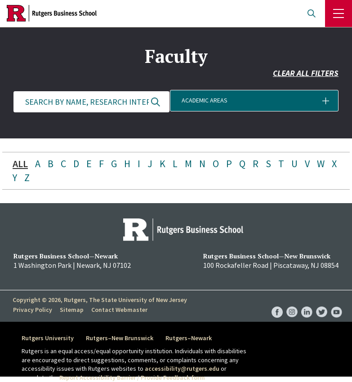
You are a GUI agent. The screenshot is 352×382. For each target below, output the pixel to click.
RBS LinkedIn (306, 303)
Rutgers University (48, 338)
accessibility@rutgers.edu (182, 368)
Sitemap (71, 310)
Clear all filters (306, 75)
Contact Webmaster (118, 310)
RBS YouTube (336, 303)
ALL (20, 163)
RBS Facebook (277, 303)
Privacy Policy (32, 310)
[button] (261, 102)
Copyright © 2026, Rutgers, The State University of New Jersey (100, 300)
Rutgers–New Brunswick (120, 338)
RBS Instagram (292, 303)
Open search (311, 13)
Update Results (155, 102)
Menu (338, 13)
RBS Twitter (321, 303)
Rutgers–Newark (189, 338)
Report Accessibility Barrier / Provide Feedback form (132, 377)
